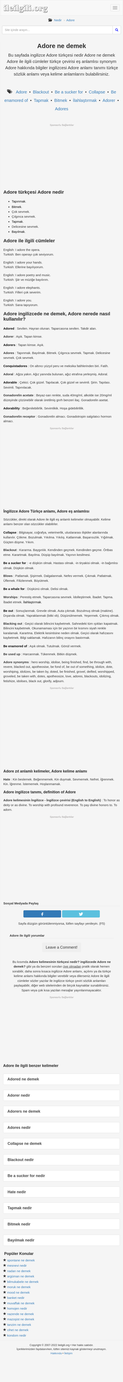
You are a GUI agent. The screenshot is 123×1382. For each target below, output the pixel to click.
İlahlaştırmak (85, 100)
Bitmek (60, 100)
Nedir (58, 20)
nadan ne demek (19, 1271)
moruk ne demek (19, 1287)
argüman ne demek (20, 1276)
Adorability (11, 408)
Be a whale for (14, 589)
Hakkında (56, 1353)
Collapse (97, 92)
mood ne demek (18, 1292)
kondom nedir (16, 1335)
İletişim (68, 1353)
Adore (70, 20)
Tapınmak (18, 201)
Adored (8, 328)
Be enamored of (15, 646)
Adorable (10, 382)
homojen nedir (17, 1308)
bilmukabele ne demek (22, 1281)
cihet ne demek (17, 1330)
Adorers (9, 345)
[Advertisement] (61, 156)
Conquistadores (15, 366)
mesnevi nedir (17, 1265)
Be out (8, 610)
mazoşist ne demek (20, 1319)
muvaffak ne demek (21, 1303)
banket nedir (15, 1297)
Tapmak (41, 100)
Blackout (41, 92)
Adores (61, 109)
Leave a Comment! (61, 947)
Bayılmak (18, 231)
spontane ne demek (21, 1260)
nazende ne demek (20, 1314)
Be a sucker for (69, 92)
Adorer (108, 100)
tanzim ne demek (19, 1324)
